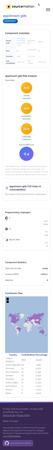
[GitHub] (18, 443)
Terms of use (9, 415)
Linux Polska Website (12, 436)
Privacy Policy (23, 415)
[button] (39, 4)
